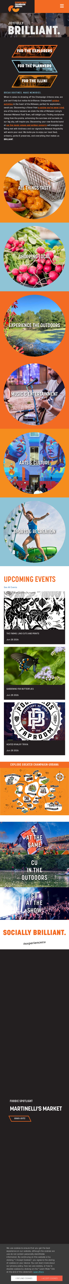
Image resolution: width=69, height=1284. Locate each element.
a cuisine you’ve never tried (51, 108)
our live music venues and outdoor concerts (26, 125)
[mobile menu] (62, 6)
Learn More (38, 1272)
